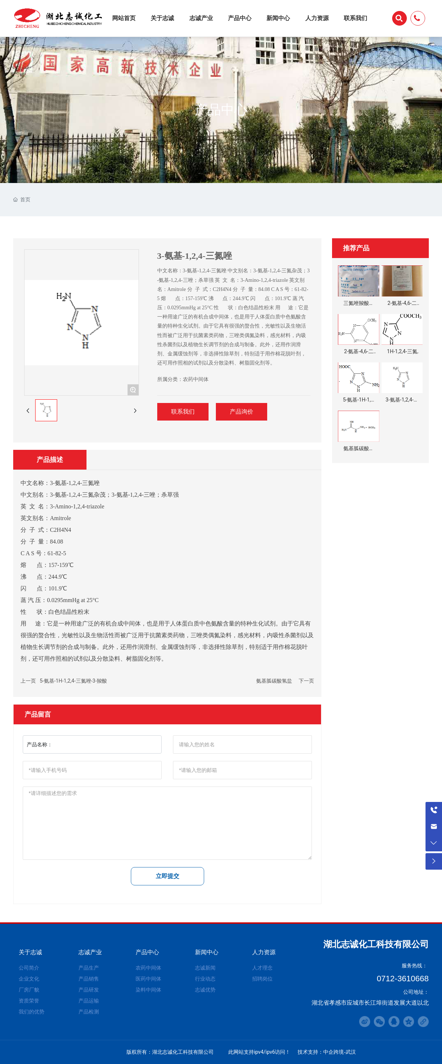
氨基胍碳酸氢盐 (274, 681)
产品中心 (221, 109)
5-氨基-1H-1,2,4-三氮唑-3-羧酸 (73, 681)
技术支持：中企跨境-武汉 (327, 1052)
